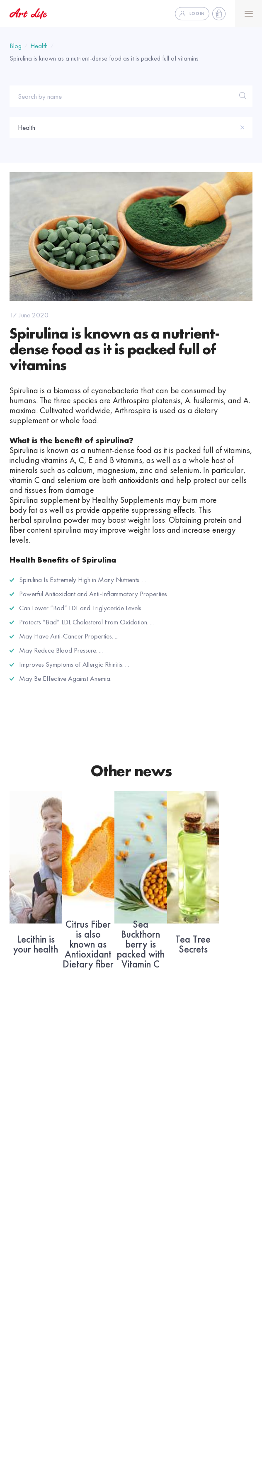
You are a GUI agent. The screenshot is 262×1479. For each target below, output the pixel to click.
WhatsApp (147, 1268)
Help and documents (37, 1322)
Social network (162, 1213)
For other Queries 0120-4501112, (153, 1441)
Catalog (21, 1244)
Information (32, 1291)
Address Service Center (41, 1232)
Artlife (22, 1213)
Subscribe (183, 1157)
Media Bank (26, 1334)
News (18, 1256)
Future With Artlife (157, 1310)
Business (149, 1291)
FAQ (16, 1310)
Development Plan (157, 1346)
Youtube (143, 1244)
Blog (16, 45)
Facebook (146, 1232)
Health (39, 45)
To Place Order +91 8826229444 (58, 1441)
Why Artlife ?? (152, 1358)
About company (31, 1268)
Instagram (146, 1256)
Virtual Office (151, 1322)
